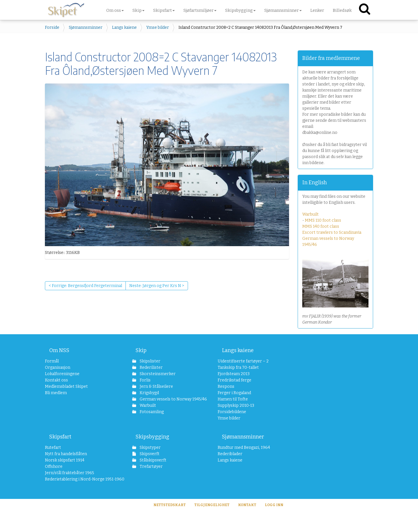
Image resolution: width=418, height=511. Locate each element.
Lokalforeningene (62, 373)
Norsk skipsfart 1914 (64, 460)
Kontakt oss (56, 380)
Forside (52, 27)
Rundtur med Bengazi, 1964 (244, 447)
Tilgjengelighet (211, 505)
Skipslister (149, 361)
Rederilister (151, 367)
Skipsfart (60, 437)
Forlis (145, 380)
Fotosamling (151, 411)
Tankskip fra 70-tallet (238, 367)
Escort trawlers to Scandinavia (331, 232)
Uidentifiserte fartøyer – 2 (243, 361)
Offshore (53, 466)
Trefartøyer (151, 466)
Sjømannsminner (85, 27)
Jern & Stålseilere (156, 386)
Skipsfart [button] (164, 10)
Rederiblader (230, 453)
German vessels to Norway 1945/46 (170, 399)
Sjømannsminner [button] (283, 10)
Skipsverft (149, 453)
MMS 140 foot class (320, 226)
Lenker (317, 10)
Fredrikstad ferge (234, 380)
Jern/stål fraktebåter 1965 (69, 472)
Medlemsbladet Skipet (66, 386)
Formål (52, 361)
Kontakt (247, 505)
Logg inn (274, 505)
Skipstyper (150, 447)
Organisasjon (57, 367)
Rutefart (53, 447)
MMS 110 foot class (323, 220)
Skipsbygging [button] (240, 10)
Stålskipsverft (152, 460)
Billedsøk (342, 10)
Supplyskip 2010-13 (236, 405)
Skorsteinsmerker (157, 373)
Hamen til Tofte (233, 399)
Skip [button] (138, 10)
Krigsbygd (149, 392)
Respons (226, 386)
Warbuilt (310, 214)
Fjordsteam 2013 (234, 373)
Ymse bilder (157, 27)
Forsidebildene (232, 411)
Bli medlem (56, 392)
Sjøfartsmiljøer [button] (199, 10)
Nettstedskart (169, 505)
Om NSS (59, 350)
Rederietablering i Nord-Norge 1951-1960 (80, 479)
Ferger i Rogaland (234, 392)
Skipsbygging (152, 437)
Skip (141, 350)
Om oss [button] (115, 10)
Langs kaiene (124, 27)
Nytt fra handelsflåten (66, 453)
